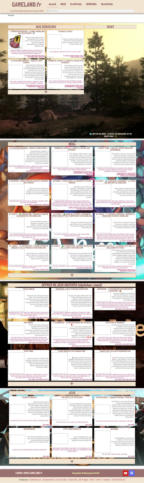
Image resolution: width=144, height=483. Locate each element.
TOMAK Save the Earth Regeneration (115, 351)
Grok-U (31, 50)
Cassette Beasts (29, 398)
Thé (34, 237)
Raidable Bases (31, 52)
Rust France (39, 52)
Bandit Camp (64, 201)
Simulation (41, 314)
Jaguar (126, 236)
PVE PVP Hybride (21, 52)
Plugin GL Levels (65, 32)
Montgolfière (56, 204)
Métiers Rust (104, 203)
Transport (76, 206)
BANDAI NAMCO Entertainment (60, 448)
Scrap (90, 204)
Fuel (67, 234)
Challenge (112, 266)
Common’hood (48, 480)
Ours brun (112, 237)
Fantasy (46, 312)
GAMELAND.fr (26, 4)
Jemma (87, 314)
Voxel (81, 378)
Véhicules (88, 206)
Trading (69, 83)
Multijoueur (19, 378)
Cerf (100, 234)
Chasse (104, 234)
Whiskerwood (29, 429)
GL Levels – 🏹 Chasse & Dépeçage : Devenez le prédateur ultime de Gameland (115, 215)
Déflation (130, 168)
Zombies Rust (37, 54)
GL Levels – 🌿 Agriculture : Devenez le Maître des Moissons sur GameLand (28, 215)
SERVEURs (91, 4)
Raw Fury (46, 421)
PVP (112, 203)
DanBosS (18, 50)
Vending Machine (77, 83)
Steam (34, 341)
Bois (13, 266)
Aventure (74, 312)
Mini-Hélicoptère (86, 203)
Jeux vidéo (27, 314)
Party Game (26, 378)
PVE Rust (124, 170)
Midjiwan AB (84, 422)
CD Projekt (99, 421)
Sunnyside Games (42, 341)
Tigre (132, 239)
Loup (102, 237)
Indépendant (12, 314)
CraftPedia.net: (35, 480)
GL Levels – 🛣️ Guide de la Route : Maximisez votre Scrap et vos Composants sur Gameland (72, 215)
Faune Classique (129, 234)
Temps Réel (106, 341)
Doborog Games (58, 376)
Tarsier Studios (71, 451)
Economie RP (25, 50)
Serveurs (41, 57)
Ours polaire (119, 237)
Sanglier (110, 239)
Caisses (64, 234)
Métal (42, 266)
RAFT (92, 480)
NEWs (72, 144)
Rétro (107, 378)
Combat (89, 375)
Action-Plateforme (32, 338)
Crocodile (116, 234)
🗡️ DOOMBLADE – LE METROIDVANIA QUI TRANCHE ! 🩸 (72, 324)
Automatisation (112, 302)
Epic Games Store (39, 312)
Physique (32, 378)
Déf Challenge (19, 339)
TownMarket (32, 83)
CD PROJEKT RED (106, 421)
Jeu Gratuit (20, 314)
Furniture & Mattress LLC (63, 314)
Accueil (52, 4)
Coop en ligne (130, 302)
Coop (124, 302)
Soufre (128, 239)
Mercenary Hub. (107, 268)
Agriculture (16, 234)
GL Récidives (33, 201)
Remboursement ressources (121, 203)
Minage (24, 268)
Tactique (99, 341)
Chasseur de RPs (122, 168)
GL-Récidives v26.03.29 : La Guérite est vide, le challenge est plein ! (115, 247)
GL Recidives (29, 205)
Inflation (119, 170)
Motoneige (63, 204)
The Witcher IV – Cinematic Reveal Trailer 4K (115, 398)
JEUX (72, 393)
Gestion (125, 304)
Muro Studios (86, 343)
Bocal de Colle (104, 168)
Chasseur (109, 234)
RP (112, 171)
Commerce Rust (22, 82)
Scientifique (117, 239)
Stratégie (117, 307)
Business (67, 81)
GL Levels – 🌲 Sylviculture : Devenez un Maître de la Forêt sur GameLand (72, 247)
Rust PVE (25, 203)
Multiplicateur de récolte (41, 236)
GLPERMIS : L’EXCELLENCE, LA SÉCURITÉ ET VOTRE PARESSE (72, 182)
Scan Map (116, 171)
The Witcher (121, 421)
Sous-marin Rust (57, 206)
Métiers (98, 203)
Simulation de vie (115, 378)
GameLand (13, 50)
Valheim (106, 480)
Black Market (60, 81)
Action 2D (72, 339)
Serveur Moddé (23, 54)
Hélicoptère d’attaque (65, 203)
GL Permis (89, 208)
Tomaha (70, 206)
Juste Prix (13, 83)
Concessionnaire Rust (82, 201)
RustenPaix (15, 54)
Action (24, 338)
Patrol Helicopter (117, 268)
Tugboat (82, 206)
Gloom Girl (73, 341)
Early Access (101, 304)
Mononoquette (38, 50)
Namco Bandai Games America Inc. (69, 450)
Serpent (123, 239)
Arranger (68, 312)
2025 (103, 454)
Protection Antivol (73, 204)
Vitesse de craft (115, 204)
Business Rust (113, 168)
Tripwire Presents (115, 342)
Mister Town (20, 83)
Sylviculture (87, 266)
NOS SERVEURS (46, 27)
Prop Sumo (28, 351)
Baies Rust (27, 234)
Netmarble (119, 376)
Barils (59, 234)
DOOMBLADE (85, 339)
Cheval (15, 82)
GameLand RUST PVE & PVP (34, 85)
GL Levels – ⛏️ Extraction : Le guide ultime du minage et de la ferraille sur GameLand (28, 247)
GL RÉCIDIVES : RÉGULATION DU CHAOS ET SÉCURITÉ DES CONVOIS (28, 182)
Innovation (82, 314)
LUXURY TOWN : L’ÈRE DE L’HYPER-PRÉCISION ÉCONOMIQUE (115, 149)
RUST (36, 57)
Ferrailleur (18, 266)
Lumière (16, 341)
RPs (28, 83)
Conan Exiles (61, 480)
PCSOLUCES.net (118, 480)
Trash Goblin (28, 289)
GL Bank (40, 82)
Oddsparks (111, 307)
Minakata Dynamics (32, 450)
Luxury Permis (77, 203)
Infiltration (34, 339)
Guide (132, 201)
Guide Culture (16, 236)
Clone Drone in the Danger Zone (71, 351)
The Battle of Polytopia (72, 398)
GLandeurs (113, 170)
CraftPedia (76, 4)
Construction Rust (105, 201)
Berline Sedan (72, 201)
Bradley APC (18, 201)
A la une (27, 56)
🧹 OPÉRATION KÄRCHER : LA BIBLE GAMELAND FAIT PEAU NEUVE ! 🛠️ (26, 33)
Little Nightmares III (72, 429)
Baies (21, 234)
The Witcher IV (129, 421)
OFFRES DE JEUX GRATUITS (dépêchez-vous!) (72, 285)
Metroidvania (78, 343)
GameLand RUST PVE (64, 52)
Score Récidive (33, 203)
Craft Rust (115, 201)
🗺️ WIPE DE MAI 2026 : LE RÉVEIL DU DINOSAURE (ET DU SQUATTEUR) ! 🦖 (110, 135)
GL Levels (73, 52)
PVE (25, 83)
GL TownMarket (130, 175)
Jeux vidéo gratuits (14, 312)
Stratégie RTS (124, 307)
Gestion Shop (52, 83)
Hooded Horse (16, 450)
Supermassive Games (86, 450)
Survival (65, 206)
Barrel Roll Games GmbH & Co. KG (35, 375)
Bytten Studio (26, 421)
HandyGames (105, 306)
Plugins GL (13, 52)
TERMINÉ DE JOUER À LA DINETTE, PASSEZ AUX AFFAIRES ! (65, 62)
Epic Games (30, 312)
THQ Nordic (124, 454)
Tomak (122, 378)
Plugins (78, 52)
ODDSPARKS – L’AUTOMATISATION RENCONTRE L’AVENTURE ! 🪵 (115, 290)
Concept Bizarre (112, 375)
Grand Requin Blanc (114, 236)
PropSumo (39, 378)
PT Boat (81, 204)
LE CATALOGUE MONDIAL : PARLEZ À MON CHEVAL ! (26, 62)
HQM (38, 266)
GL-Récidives (124, 266)
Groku (130, 266)
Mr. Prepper (83, 480)
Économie (73, 81)
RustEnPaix (107, 4)
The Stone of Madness (115, 323)
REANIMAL (115, 429)
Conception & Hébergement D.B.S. (86, 473)
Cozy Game (23, 312)
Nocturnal (28, 323)
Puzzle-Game (77, 316)
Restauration (34, 314)
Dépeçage (121, 234)
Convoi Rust (26, 201)
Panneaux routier (69, 236)
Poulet (125, 237)
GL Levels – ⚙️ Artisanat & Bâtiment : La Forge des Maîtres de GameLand (115, 182)
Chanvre (32, 234)
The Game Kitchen (114, 341)
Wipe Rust (30, 54)
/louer (54, 81)
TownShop (40, 83)
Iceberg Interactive (82, 341)
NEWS (63, 4)
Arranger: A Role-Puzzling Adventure (72, 289)
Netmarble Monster (128, 376)
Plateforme (29, 341)
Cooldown (56, 203)
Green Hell (73, 480)
